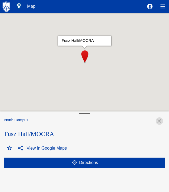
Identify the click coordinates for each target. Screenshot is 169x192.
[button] (149, 6)
